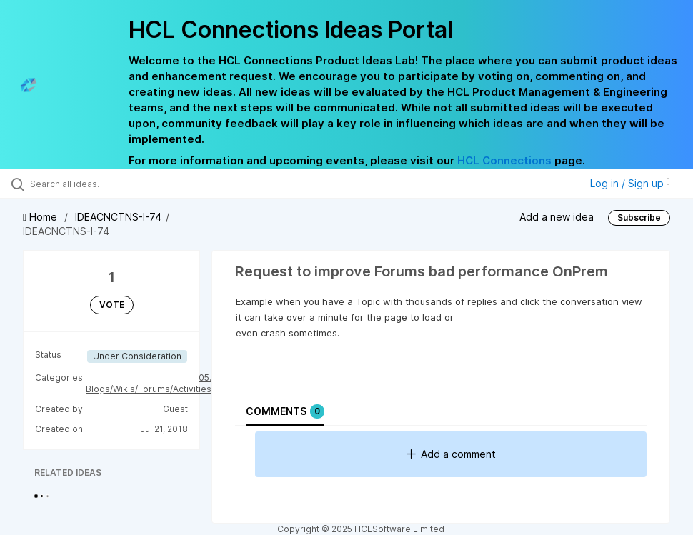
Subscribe (639, 217)
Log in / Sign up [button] (630, 183)
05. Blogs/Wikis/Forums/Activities (148, 383)
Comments (285, 411)
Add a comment (451, 454)
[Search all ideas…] (96, 183)
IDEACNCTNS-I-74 (118, 217)
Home (41, 217)
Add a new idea (556, 217)
